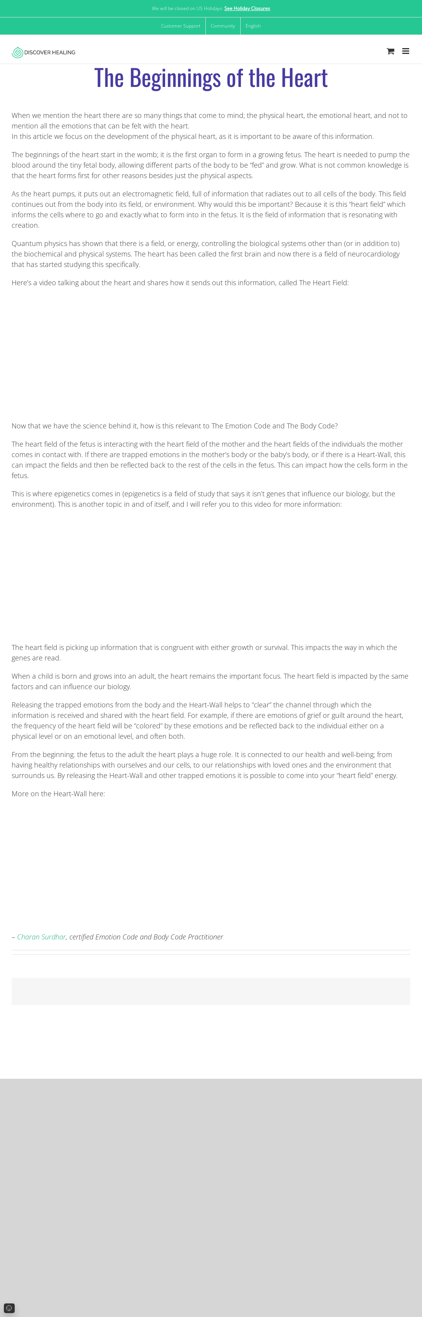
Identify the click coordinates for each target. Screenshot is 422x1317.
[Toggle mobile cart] (390, 51)
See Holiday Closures (247, 8)
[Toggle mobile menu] (406, 51)
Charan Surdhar (41, 936)
